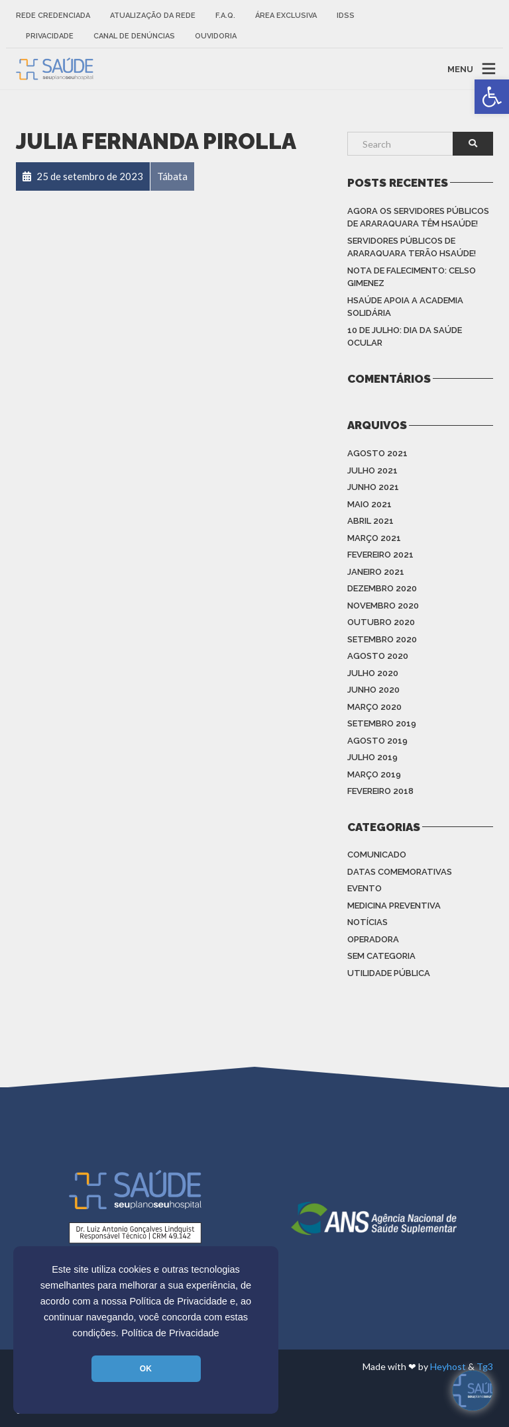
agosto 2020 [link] (377, 656)
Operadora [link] (373, 939)
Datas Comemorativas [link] (399, 872)
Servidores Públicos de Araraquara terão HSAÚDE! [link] (411, 247)
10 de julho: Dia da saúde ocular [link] (404, 336)
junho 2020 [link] (373, 690)
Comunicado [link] (376, 855)
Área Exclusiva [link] (286, 15)
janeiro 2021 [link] (375, 572)
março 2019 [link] (374, 774)
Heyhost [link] (448, 1366)
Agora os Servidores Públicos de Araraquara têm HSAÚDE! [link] (418, 217)
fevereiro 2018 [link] (380, 791)
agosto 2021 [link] (377, 453)
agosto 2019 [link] (377, 741)
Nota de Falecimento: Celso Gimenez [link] (411, 277)
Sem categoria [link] (381, 956)
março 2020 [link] (374, 707)
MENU (460, 69)
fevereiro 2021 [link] (380, 555)
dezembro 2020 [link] (382, 588)
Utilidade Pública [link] (388, 973)
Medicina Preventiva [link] (394, 905)
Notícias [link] (367, 922)
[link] (492, 96)
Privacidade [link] (50, 36)
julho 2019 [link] (372, 757)
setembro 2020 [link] (382, 639)
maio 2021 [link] (369, 504)
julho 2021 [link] (372, 470)
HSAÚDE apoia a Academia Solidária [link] (405, 307)
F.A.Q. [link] (225, 15)
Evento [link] (364, 888)
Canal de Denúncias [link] (134, 36)
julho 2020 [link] (372, 673)
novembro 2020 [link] (383, 606)
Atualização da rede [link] (153, 15)
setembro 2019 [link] (381, 723)
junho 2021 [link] (373, 487)
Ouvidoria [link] (216, 36)
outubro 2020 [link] (381, 622)
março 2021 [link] (374, 538)
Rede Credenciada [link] (53, 15)
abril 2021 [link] (370, 521)
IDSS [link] (346, 15)
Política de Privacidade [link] (170, 1333)
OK (146, 1368)
